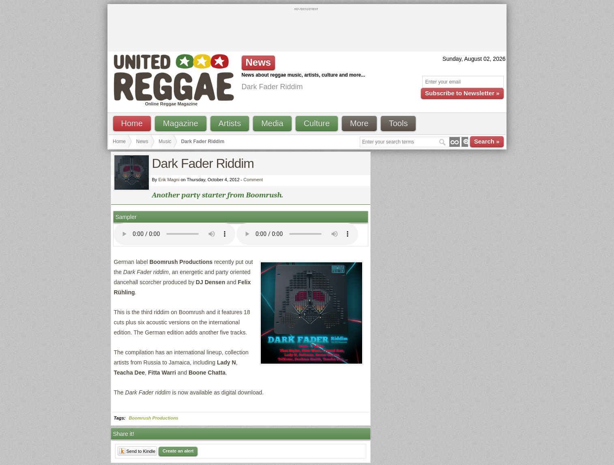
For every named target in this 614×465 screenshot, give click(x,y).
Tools (398, 123)
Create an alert (178, 450)
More (359, 123)
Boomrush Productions (153, 418)
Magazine (180, 123)
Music (165, 141)
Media (272, 123)
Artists (230, 123)
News (142, 141)
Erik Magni (168, 179)
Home (132, 123)
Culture (317, 123)
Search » (487, 141)
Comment (253, 179)
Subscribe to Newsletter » (462, 93)
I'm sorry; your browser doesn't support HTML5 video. (174, 234)
